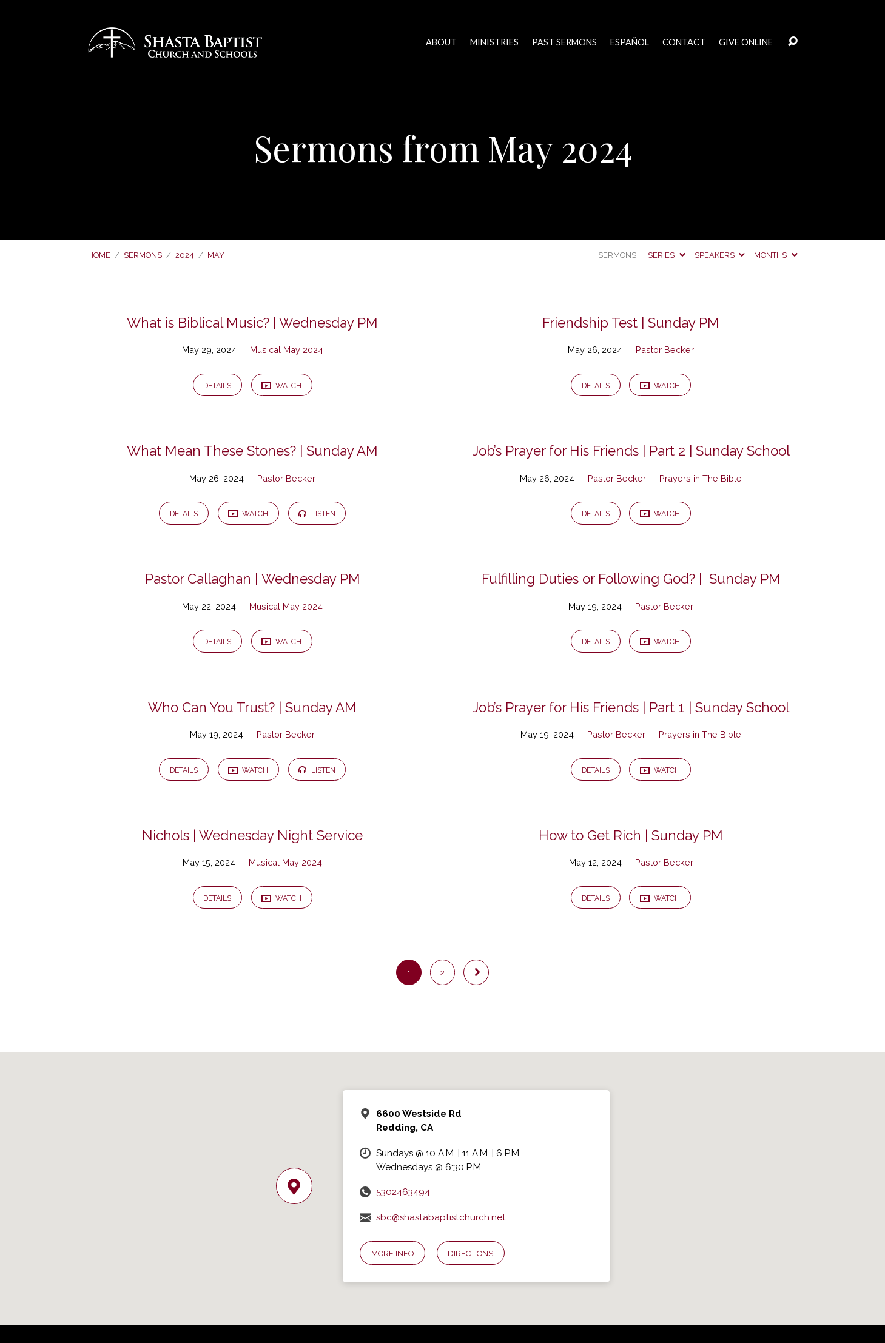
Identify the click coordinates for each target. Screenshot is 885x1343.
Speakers (720, 255)
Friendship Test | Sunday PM (630, 323)
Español (629, 42)
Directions (470, 1253)
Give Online (746, 42)
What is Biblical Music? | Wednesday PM (252, 323)
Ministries (494, 42)
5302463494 (403, 1191)
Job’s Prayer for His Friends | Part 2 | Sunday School (631, 451)
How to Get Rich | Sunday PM (631, 835)
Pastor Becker (665, 350)
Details (217, 385)
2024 (184, 255)
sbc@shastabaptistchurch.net (441, 1217)
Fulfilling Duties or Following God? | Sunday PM (631, 579)
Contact (683, 42)
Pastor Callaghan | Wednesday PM (252, 579)
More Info (392, 1253)
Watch (281, 386)
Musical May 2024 (286, 350)
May (215, 255)
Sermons (143, 255)
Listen (316, 513)
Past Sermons (564, 42)
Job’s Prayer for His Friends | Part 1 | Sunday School (631, 707)
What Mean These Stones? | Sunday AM (252, 451)
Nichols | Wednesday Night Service (252, 835)
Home (99, 255)
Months (775, 255)
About (441, 42)
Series (666, 255)
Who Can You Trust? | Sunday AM (252, 707)
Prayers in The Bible (700, 478)
